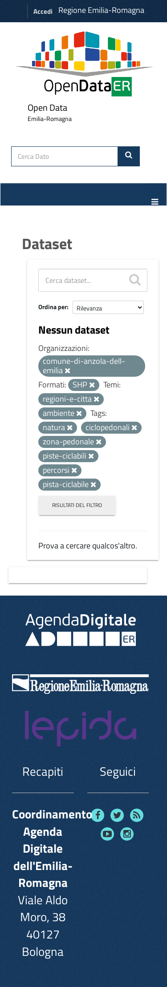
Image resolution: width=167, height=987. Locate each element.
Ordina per (52, 306)
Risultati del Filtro (77, 505)
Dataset (47, 243)
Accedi (43, 11)
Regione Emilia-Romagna (101, 10)
